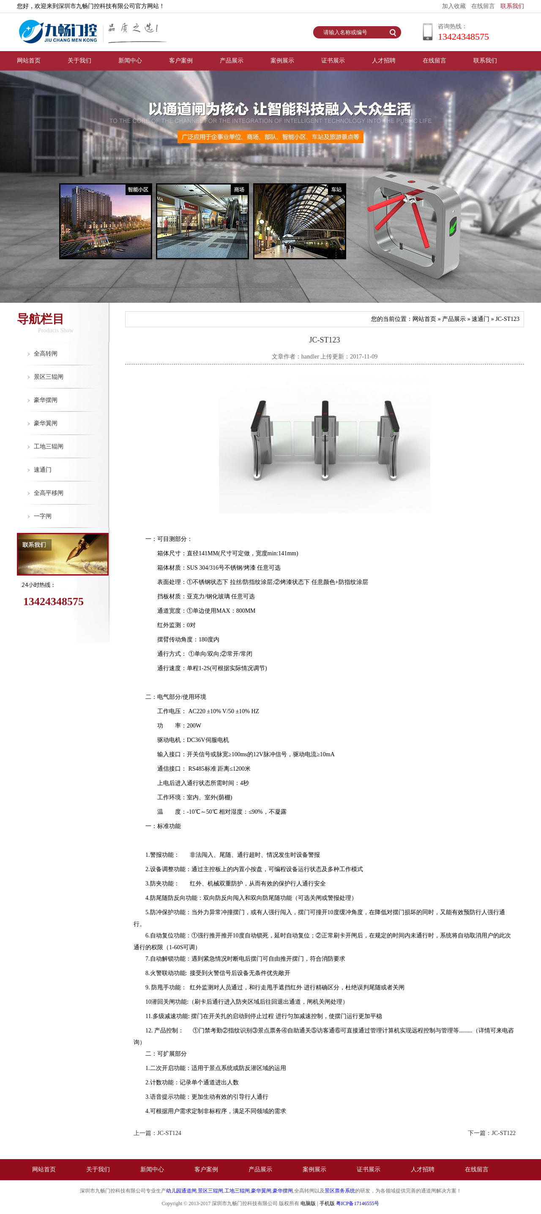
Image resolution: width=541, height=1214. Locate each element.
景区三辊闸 (48, 377)
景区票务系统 (340, 1191)
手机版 (327, 1203)
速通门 (43, 470)
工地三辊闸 (48, 446)
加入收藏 (454, 6)
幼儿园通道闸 (181, 1191)
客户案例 (181, 60)
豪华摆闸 (45, 400)
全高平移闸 (48, 493)
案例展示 (282, 60)
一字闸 (43, 516)
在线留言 (483, 6)
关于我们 (79, 60)
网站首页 (29, 60)
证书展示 (333, 60)
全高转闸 (45, 353)
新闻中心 (130, 60)
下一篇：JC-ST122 (492, 1133)
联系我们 (512, 6)
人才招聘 (384, 60)
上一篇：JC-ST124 (157, 1133)
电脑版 (308, 1203)
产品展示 (231, 60)
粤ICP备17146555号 (358, 1203)
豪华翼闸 (45, 423)
